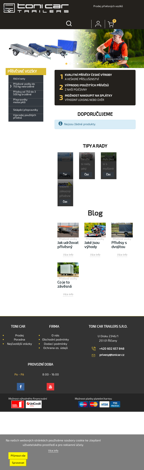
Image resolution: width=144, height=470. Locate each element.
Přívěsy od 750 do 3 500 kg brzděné (24, 93)
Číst (86, 174)
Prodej (19, 335)
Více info (68, 254)
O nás (55, 335)
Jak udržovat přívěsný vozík (68, 245)
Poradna (19, 339)
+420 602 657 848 (111, 349)
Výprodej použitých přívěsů (24, 116)
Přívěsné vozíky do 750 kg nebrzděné (24, 85)
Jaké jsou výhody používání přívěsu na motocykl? (93, 245)
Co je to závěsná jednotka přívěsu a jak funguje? (68, 284)
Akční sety (19, 79)
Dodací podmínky (55, 344)
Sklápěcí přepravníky (25, 110)
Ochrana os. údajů (55, 348)
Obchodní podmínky (55, 339)
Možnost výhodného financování (27, 398)
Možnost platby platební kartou (93, 398)
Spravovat (18, 462)
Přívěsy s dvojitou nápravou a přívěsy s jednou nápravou (120, 245)
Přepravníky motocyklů (20, 101)
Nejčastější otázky (19, 344)
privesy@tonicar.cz (111, 355)
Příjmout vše (18, 455)
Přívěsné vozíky (68, 239)
